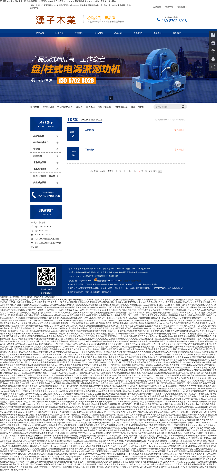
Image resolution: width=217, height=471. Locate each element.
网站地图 (120, 299)
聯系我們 (181, 7)
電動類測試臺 (104, 107)
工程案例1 (89, 150)
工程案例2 (89, 130)
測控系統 (90, 107)
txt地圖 (138, 281)
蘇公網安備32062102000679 (107, 281)
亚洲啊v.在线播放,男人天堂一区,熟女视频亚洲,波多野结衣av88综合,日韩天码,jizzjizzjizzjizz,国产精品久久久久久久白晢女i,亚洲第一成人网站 (58, 1)
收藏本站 (169, 7)
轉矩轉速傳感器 (65, 107)
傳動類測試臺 (121, 107)
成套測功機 (48, 107)
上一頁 (118, 171)
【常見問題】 (178, 130)
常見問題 (181, 119)
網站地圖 (124, 281)
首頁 (173, 119)
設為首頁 (157, 7)
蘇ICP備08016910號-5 (84, 281)
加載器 (79, 107)
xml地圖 (131, 281)
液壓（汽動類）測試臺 (44, 176)
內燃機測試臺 (39, 182)
